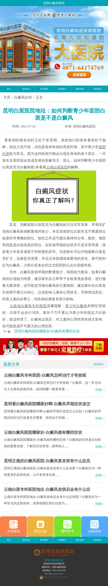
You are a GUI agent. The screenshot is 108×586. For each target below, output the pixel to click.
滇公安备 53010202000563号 (56, 577)
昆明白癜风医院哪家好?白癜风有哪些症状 (47, 331)
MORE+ (99, 364)
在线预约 (62, 89)
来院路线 (97, 89)
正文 (39, 97)
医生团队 (44, 89)
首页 (9, 89)
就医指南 (80, 89)
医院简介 (26, 89)
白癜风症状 (23, 97)
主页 (6, 97)
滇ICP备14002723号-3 (54, 574)
